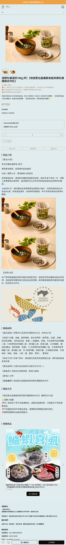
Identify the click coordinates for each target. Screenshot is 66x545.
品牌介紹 (5, 496)
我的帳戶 (12, 496)
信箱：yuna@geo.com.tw (11, 511)
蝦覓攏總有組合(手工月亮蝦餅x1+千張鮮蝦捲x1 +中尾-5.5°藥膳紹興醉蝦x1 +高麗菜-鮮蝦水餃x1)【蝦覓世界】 (47, 458)
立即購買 (51, 542)
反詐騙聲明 (40, 496)
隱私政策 (19, 496)
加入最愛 (7, 141)
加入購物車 (25, 542)
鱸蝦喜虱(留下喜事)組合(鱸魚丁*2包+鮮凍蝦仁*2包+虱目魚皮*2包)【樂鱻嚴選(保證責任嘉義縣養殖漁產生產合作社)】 (19, 458)
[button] (63, 450)
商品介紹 (12, 149)
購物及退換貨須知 (29, 496)
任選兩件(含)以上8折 (10, 127)
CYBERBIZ (54, 537)
